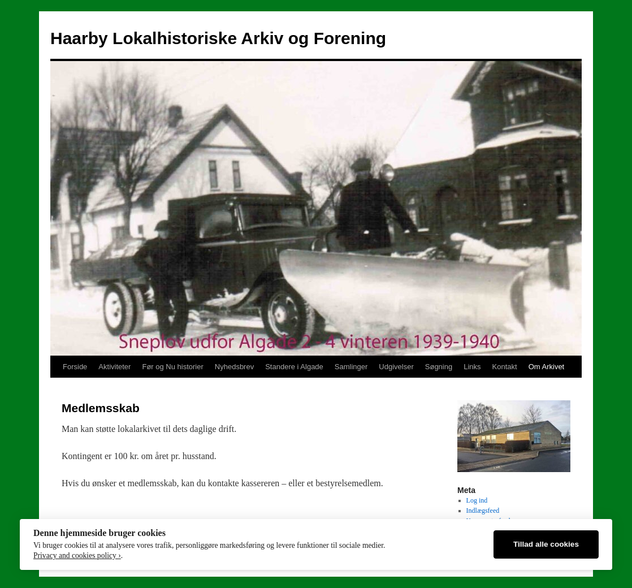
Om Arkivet (547, 366)
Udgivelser (396, 366)
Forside (75, 366)
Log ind (477, 500)
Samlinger (351, 366)
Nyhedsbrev (234, 366)
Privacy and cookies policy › (77, 555)
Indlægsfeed (483, 510)
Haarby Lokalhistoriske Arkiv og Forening (218, 38)
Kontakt (504, 366)
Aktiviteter (114, 366)
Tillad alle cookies (546, 544)
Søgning (438, 366)
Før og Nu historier (172, 366)
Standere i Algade (294, 366)
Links (472, 366)
